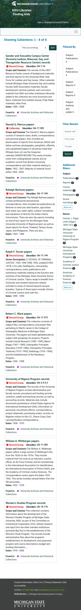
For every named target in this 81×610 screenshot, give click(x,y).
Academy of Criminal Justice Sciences (71, 265)
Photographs (69, 194)
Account (57, 22)
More (67, 207)
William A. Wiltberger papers (22, 441)
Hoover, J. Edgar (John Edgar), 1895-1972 (71, 221)
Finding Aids (21, 14)
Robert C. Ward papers (19, 313)
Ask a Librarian (44, 22)
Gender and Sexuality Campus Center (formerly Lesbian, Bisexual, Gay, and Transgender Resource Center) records (28, 59)
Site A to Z (39, 582)
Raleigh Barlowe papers (20, 189)
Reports (67, 182)
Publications (69, 178)
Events (65, 22)
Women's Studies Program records (26, 503)
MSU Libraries (21, 10)
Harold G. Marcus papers (20, 124)
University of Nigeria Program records (28, 379)
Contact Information (23, 582)
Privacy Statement (53, 582)
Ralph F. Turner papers (19, 251)
